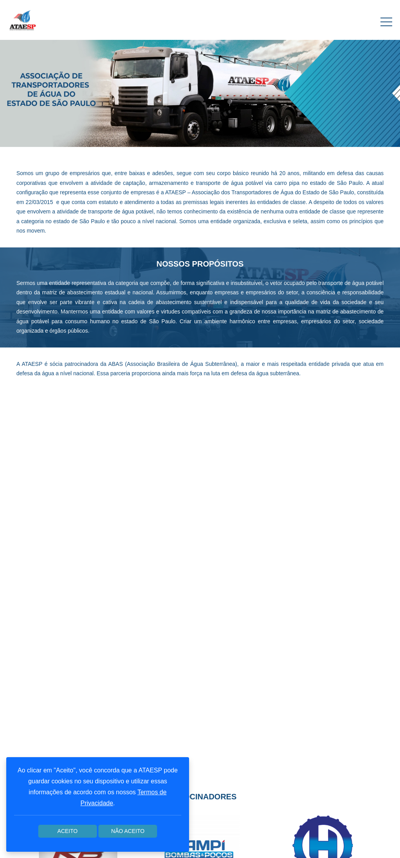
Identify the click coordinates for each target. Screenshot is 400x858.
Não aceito (128, 831)
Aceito (67, 831)
